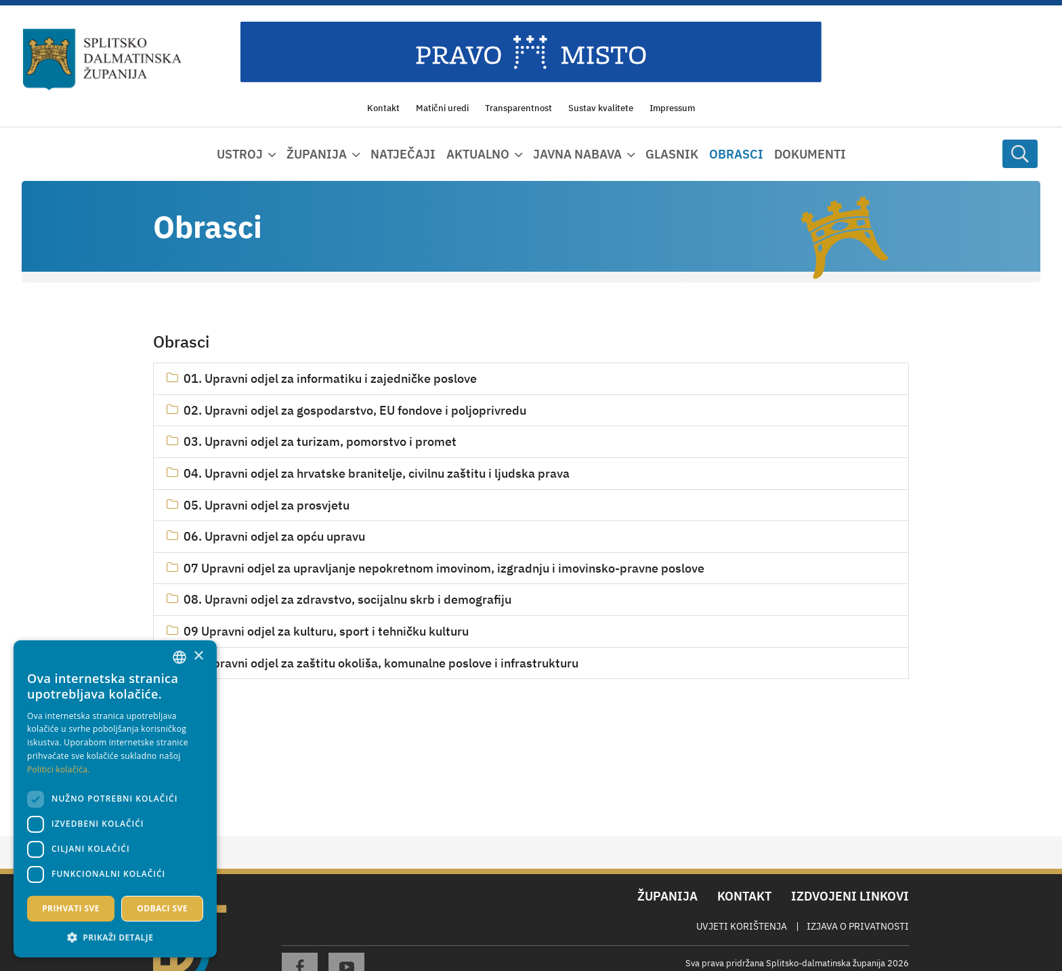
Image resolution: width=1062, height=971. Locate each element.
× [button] (198, 656)
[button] (115, 937)
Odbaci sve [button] (162, 908)
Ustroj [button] (240, 154)
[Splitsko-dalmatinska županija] (102, 59)
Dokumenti (810, 154)
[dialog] (115, 798)
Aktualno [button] (477, 154)
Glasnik (671, 154)
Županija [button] (316, 154)
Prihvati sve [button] (71, 908)
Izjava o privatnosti (858, 926)
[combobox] (179, 657)
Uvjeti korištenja (741, 926)
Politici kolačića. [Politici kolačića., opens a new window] (58, 769)
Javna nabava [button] (577, 154)
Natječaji (403, 154)
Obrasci (736, 154)
